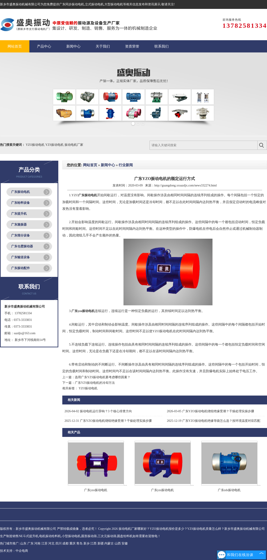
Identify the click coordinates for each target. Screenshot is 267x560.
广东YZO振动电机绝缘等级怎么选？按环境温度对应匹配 (213, 420)
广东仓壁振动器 (22, 246)
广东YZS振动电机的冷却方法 (95, 382)
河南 (37, 543)
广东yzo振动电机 (95, 490)
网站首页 (90, 165)
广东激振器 (19, 224)
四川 (58, 543)
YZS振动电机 (55, 144)
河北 (51, 543)
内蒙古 (109, 543)
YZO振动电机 (35, 144)
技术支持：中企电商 (14, 550)
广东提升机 (19, 213)
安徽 (124, 543)
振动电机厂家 (74, 144)
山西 (118, 543)
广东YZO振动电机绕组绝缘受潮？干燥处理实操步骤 (210, 411)
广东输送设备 (20, 257)
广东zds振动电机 (229, 490)
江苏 (44, 543)
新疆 (100, 543)
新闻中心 (108, 165)
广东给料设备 (20, 202)
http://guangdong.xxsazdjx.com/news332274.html (185, 185)
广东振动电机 (20, 192)
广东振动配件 (20, 268)
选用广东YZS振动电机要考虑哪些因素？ (102, 377)
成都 (65, 543)
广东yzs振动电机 (162, 490)
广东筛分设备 (20, 235)
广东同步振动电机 (71, 4)
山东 (23, 543)
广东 (30, 543)
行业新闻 (126, 165)
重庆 (72, 543)
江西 (93, 543)
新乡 (86, 543)
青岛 (79, 543)
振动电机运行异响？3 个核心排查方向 (98, 411)
